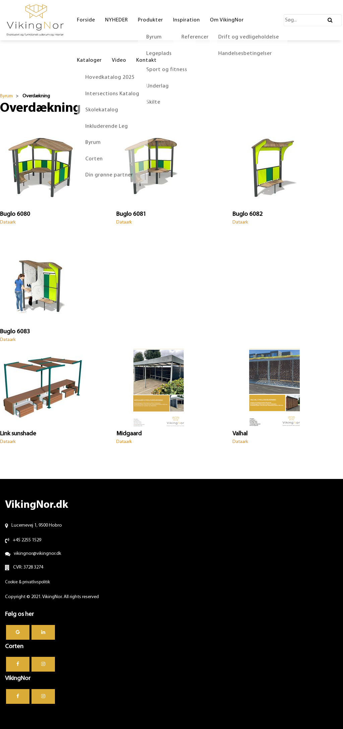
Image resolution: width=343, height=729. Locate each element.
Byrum (6, 96)
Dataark (8, 222)
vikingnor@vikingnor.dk (37, 553)
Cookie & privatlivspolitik (27, 582)
